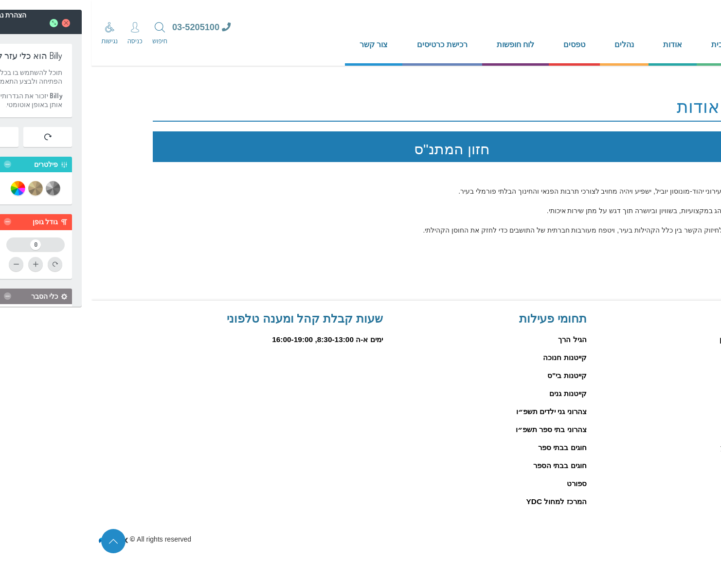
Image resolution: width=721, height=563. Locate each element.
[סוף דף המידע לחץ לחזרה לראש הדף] (22, 541)
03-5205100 (110, 27)
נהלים (532, 44)
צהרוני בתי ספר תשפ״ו (459, 429)
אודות (581, 44)
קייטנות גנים (476, 393)
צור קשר (282, 44)
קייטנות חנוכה (473, 357)
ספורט (485, 483)
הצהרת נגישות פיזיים (662, 539)
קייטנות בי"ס (475, 375)
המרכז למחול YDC (465, 501)
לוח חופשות (424, 44)
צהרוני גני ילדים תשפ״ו (460, 411)
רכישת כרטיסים (350, 44)
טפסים (483, 44)
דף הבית (634, 44)
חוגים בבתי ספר (471, 447)
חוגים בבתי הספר (468, 465)
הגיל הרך (481, 339)
